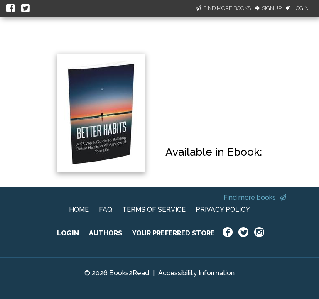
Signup (268, 8)
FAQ (105, 209)
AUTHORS (105, 233)
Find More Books (223, 8)
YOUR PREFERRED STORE (173, 233)
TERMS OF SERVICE (154, 209)
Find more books (254, 197)
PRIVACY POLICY (223, 209)
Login (297, 8)
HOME (79, 209)
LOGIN (68, 233)
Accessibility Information (196, 273)
